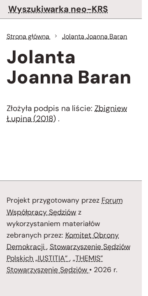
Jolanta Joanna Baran (94, 36)
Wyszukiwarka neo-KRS (58, 8)
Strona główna (29, 36)
